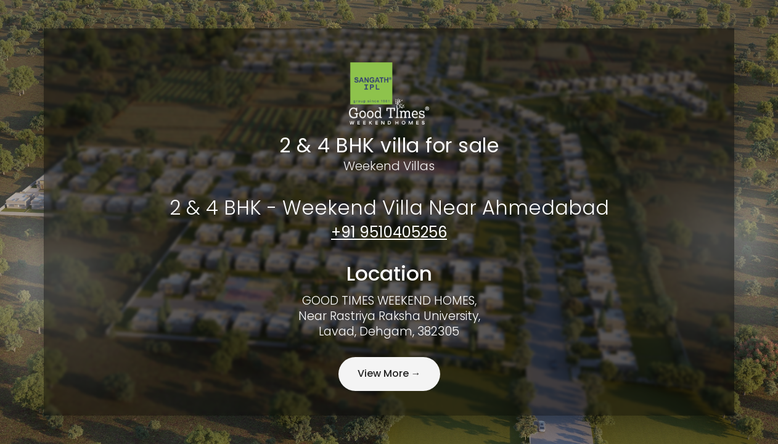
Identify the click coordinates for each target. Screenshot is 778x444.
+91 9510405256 (389, 232)
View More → (389, 373)
